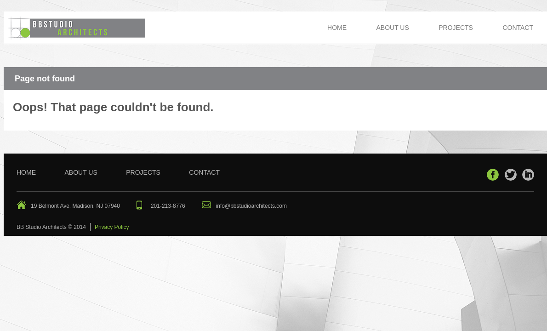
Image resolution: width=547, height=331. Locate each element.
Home (337, 27)
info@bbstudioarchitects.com (251, 206)
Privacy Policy (112, 227)
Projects (456, 27)
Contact (517, 27)
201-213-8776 (168, 206)
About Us (392, 27)
